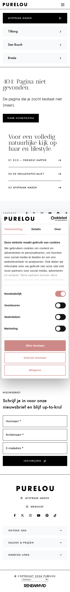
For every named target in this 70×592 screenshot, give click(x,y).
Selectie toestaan (35, 357)
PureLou (49, 576)
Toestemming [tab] (13, 229)
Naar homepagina (20, 118)
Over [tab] (58, 229)
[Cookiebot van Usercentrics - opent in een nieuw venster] (51, 218)
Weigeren (35, 370)
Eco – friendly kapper (35, 160)
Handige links (35, 555)
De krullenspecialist (35, 174)
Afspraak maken (35, 18)
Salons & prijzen (35, 542)
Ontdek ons (35, 530)
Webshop (35, 506)
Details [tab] (36, 229)
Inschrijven (35, 461)
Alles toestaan (35, 345)
